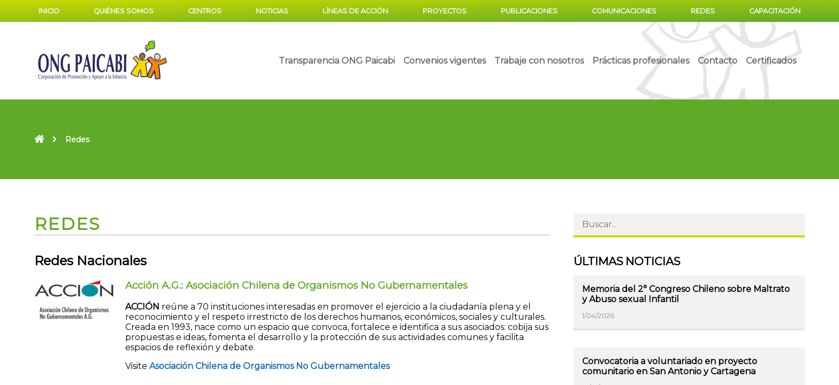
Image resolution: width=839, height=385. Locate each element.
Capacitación (774, 11)
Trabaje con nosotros (539, 61)
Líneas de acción (355, 11)
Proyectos (445, 11)
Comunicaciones (624, 11)
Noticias (272, 11)
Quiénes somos (124, 11)
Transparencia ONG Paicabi (337, 61)
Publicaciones (529, 11)
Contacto (717, 61)
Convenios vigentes (444, 61)
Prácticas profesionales (640, 61)
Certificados (771, 61)
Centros (205, 11)
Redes (703, 11)
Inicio (49, 11)
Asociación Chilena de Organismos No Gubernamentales (269, 366)
